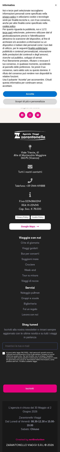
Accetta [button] (30, 94)
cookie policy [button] (9, 26)
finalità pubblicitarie (37, 48)
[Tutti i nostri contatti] (30, 166)
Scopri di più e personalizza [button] (30, 101)
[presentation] (27, 370)
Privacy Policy (22, 217)
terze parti (7, 32)
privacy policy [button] (9, 17)
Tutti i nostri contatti (30, 172)
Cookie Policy (38, 217)
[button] (55, 5)
